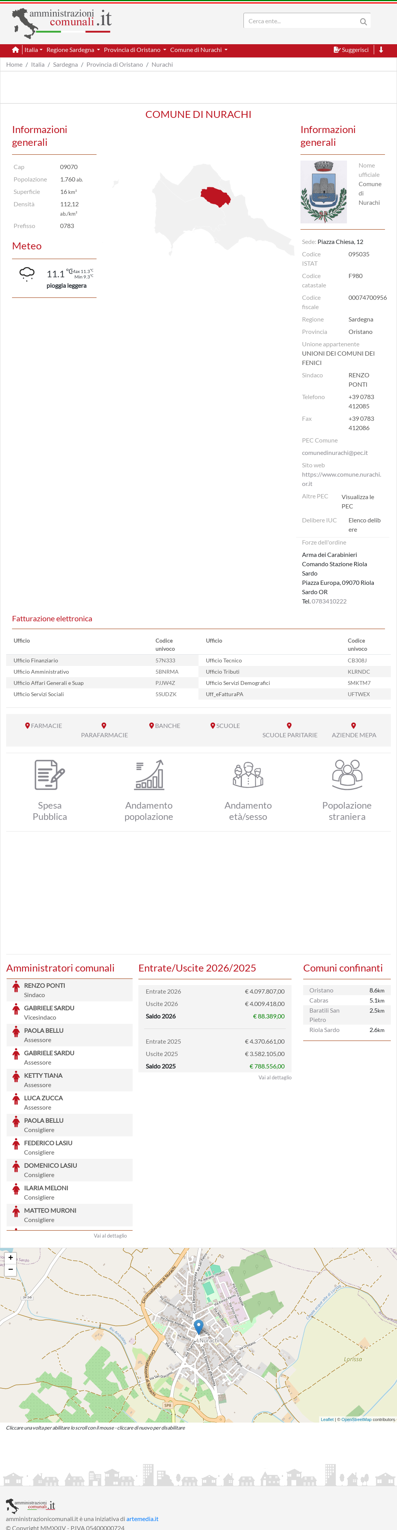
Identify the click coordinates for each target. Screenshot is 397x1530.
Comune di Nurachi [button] (196, 49)
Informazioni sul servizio (38, 1479)
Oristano (321, 990)
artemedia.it (142, 1460)
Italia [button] (31, 49)
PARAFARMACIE (104, 734)
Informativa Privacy (101, 1479)
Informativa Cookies (158, 1479)
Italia (38, 64)
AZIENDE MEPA (354, 734)
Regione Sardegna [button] (71, 49)
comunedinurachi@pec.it (335, 452)
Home (14, 64)
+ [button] (10, 1200)
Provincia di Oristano (114, 64)
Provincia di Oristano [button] (133, 49)
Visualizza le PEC (358, 501)
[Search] (302, 20)
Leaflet (327, 1361)
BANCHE (167, 725)
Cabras (318, 1000)
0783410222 (329, 601)
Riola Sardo (324, 1029)
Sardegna (65, 64)
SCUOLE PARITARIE (290, 734)
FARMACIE (46, 725)
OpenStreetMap (357, 1361)
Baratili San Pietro (324, 1014)
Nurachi (162, 64)
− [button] (10, 1212)
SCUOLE (228, 725)
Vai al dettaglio (110, 1177)
